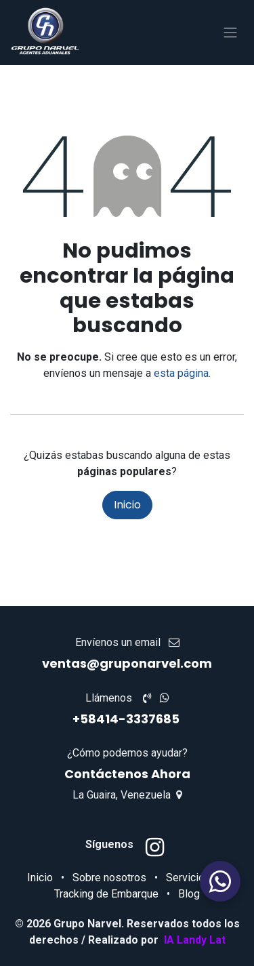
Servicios (188, 877)
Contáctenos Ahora (127, 773)
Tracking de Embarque (106, 893)
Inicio (127, 504)
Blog (189, 893)
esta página (181, 373)
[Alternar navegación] (230, 33)
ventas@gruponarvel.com (127, 663)
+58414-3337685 (127, 718)
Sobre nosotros (109, 877)
